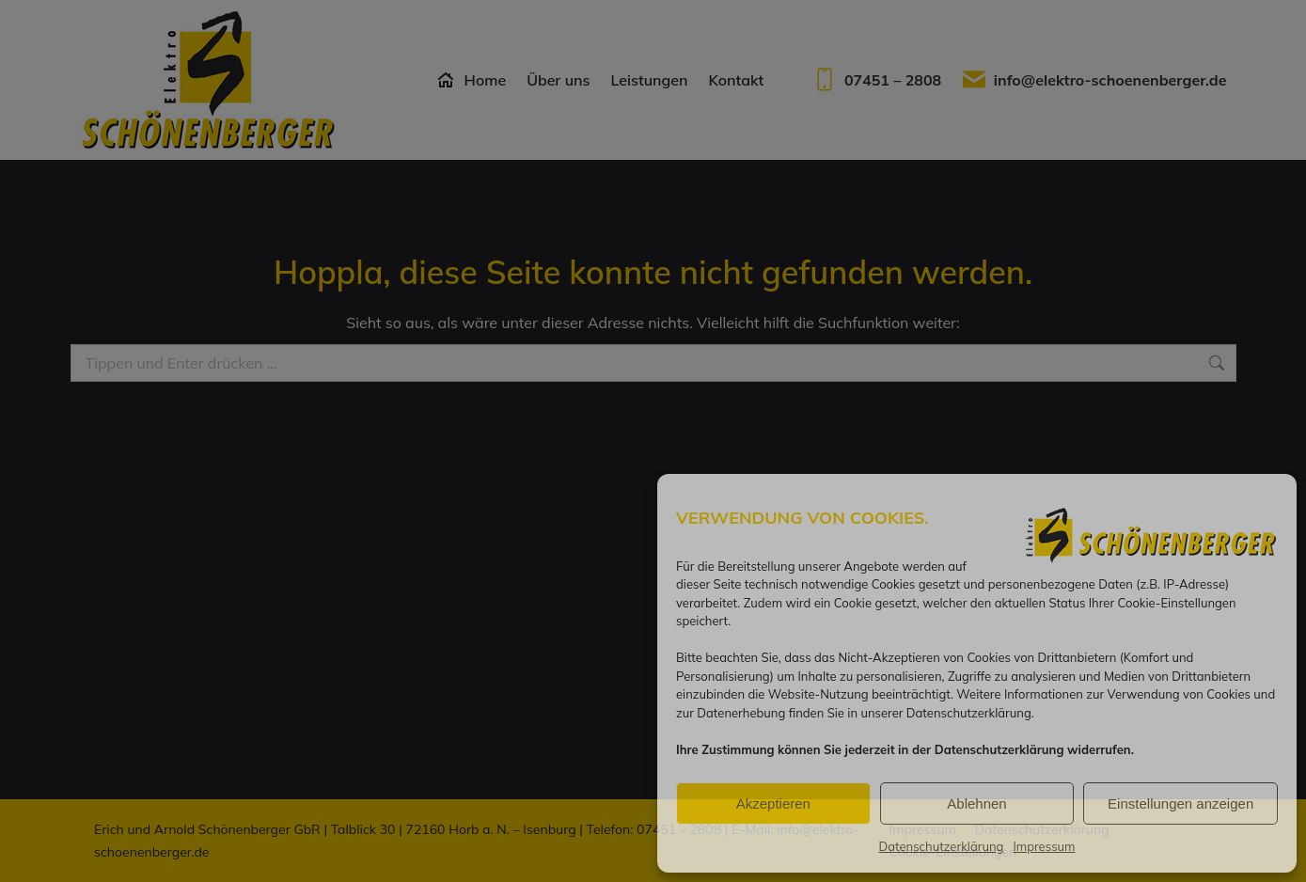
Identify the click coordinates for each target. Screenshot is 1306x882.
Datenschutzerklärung (940, 846)
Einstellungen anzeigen (1180, 803)
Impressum (1044, 846)
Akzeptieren (773, 803)
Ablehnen (976, 803)
